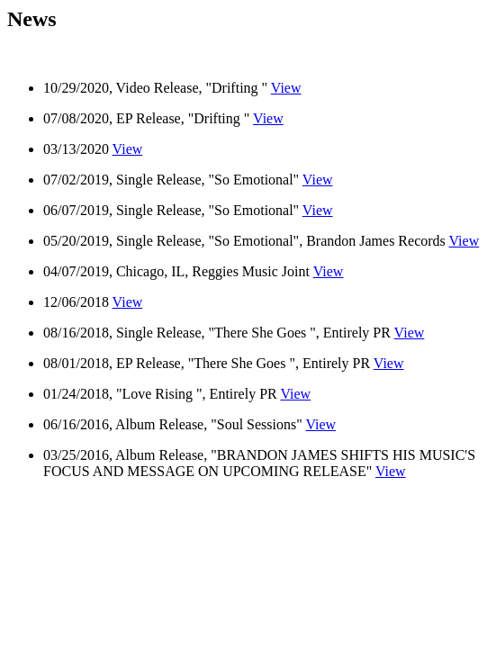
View (286, 87)
